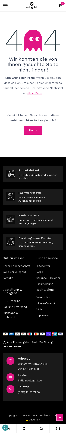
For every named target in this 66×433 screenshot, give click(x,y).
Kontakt (8, 278)
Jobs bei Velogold (14, 272)
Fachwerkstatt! (29, 193)
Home (33, 130)
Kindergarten (27, 215)
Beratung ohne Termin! (35, 238)
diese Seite (34, 93)
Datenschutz (44, 297)
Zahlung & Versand (15, 307)
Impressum (43, 315)
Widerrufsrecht (45, 303)
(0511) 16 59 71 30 (29, 392)
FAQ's (39, 272)
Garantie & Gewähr (48, 278)
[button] (5, 428)
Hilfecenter (43, 266)
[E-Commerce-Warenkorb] (60, 5)
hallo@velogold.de (30, 380)
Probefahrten (28, 170)
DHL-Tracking (11, 301)
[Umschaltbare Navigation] (5, 5)
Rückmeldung (44, 284)
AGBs (39, 309)
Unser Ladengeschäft (16, 266)
